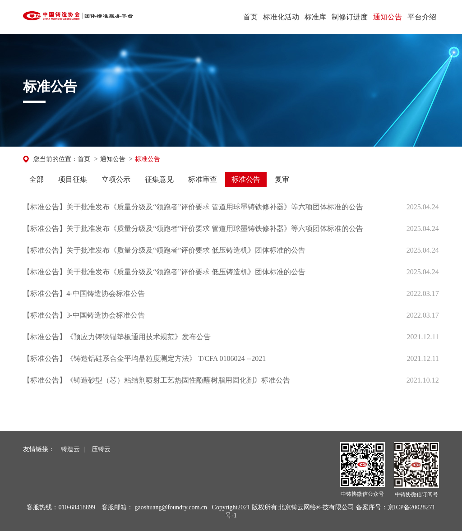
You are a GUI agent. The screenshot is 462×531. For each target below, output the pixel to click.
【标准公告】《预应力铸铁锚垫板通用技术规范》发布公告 (117, 337)
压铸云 (101, 449)
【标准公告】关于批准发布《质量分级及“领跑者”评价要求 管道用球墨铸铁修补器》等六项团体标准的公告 (193, 207)
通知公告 (387, 17)
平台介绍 (421, 17)
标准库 (315, 17)
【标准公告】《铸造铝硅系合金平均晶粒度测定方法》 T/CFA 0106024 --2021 (144, 358)
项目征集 (72, 179)
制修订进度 (350, 17)
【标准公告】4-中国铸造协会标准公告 (83, 293)
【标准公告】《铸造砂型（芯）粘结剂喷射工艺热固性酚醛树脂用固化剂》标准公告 (156, 380)
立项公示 (116, 179)
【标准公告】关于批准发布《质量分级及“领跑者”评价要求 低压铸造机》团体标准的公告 (164, 250)
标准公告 (147, 159)
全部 (36, 179)
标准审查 (202, 179)
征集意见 (159, 179)
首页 (250, 17)
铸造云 (70, 449)
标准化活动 (281, 17)
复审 (282, 179)
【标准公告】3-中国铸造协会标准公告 (83, 315)
